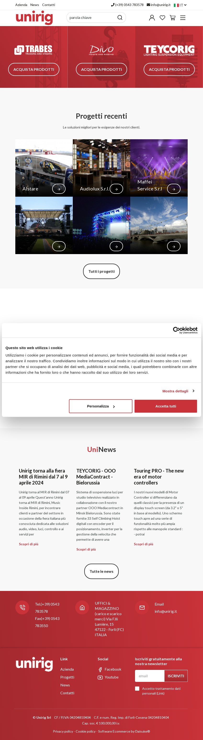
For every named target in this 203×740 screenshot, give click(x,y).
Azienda (21, 5)
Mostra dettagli (175, 391)
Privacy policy (63, 731)
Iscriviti (176, 675)
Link (161, 693)
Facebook (109, 669)
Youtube (108, 677)
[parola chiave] (91, 17)
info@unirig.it (166, 611)
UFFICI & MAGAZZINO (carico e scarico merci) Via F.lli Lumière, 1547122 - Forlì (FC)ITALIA (109, 619)
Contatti (48, 5)
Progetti (67, 677)
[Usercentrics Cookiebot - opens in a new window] (176, 330)
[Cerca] (120, 17)
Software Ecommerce (114, 731)
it (180, 5)
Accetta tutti (165, 406)
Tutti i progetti (101, 271)
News (34, 5)
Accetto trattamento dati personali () (158, 690)
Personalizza (101, 406)
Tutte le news (101, 571)
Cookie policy (86, 731)
